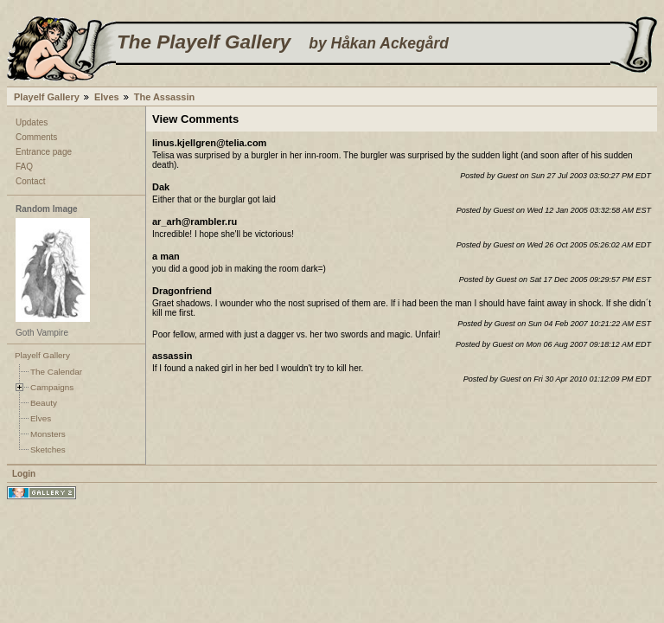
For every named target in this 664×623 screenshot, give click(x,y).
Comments (36, 137)
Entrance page (44, 152)
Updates (32, 122)
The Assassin (164, 97)
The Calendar (56, 371)
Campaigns (51, 387)
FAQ (24, 166)
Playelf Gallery (47, 97)
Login (23, 473)
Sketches (48, 449)
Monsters (48, 434)
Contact (30, 181)
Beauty (43, 403)
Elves (106, 97)
